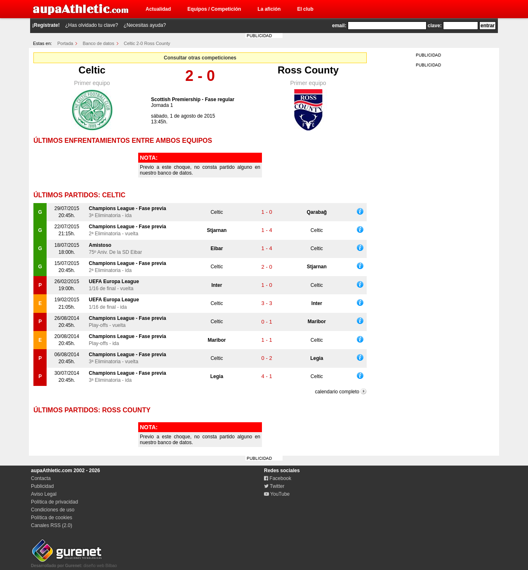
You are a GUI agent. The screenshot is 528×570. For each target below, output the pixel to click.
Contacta (41, 478)
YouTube (277, 494)
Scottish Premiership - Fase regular (192, 99)
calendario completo (337, 392)
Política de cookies (51, 517)
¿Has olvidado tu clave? (91, 25)
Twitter (274, 486)
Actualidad (158, 9)
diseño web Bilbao (74, 563)
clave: (435, 25)
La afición (268, 9)
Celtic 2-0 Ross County (147, 43)
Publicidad (42, 486)
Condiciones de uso (52, 510)
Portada (65, 43)
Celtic (91, 70)
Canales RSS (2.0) (51, 525)
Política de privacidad (54, 502)
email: (339, 25)
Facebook (277, 478)
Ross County (308, 70)
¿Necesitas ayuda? (144, 25)
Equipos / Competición (214, 9)
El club (305, 9)
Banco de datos (98, 43)
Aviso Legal (44, 494)
